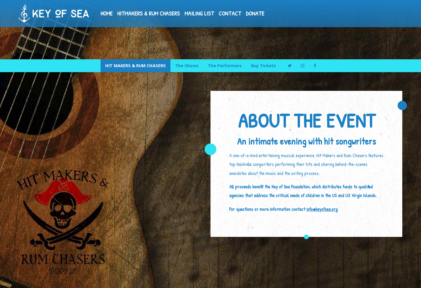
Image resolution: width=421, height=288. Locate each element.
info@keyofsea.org (322, 209)
